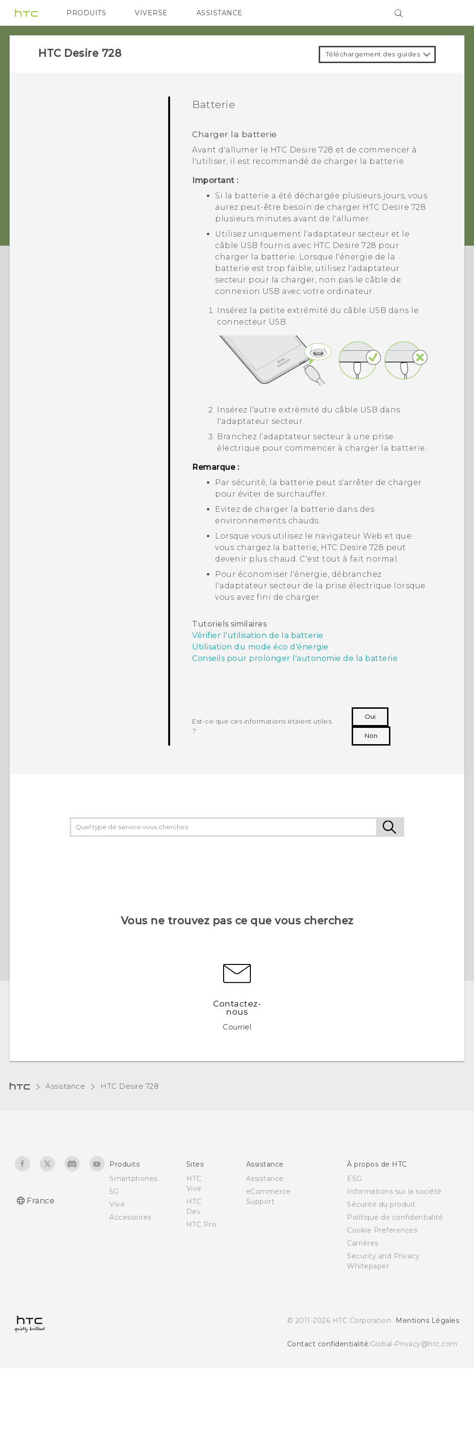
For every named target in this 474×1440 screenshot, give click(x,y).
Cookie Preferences (382, 1230)
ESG (354, 1178)
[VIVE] (446, 13)
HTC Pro (201, 1224)
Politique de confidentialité (395, 1217)
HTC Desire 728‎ (129, 1086)
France (40, 1200)
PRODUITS (86, 13)
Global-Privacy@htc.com (414, 1344)
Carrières (362, 1243)
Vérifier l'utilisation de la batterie (257, 635)
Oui (370, 716)
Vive (117, 1204)
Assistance (65, 1086)
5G (113, 1191)
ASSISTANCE (219, 13)
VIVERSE (151, 13)
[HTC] (26, 13)
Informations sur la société (394, 1191)
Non (371, 735)
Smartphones (133, 1178)
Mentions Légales (427, 1320)
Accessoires (130, 1217)
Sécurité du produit (381, 1204)
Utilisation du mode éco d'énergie (260, 646)
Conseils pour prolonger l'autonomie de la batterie (295, 658)
